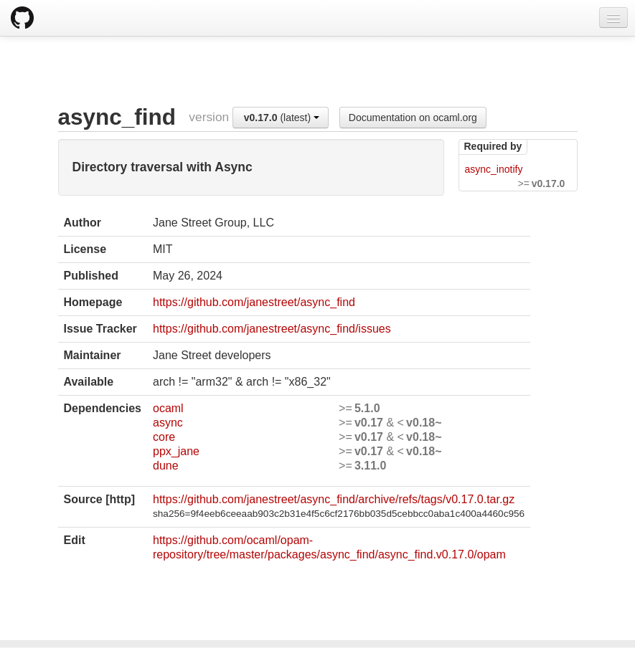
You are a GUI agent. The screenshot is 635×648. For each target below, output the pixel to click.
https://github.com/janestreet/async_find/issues (272, 329)
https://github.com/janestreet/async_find (254, 302)
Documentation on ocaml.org (413, 117)
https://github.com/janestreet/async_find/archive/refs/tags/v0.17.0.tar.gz (333, 499)
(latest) (281, 117)
